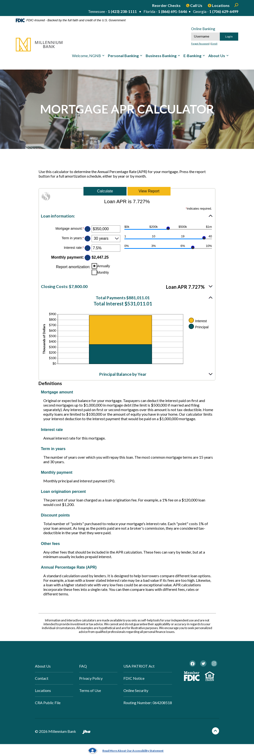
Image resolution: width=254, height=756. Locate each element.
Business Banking (161, 55)
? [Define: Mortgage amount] (87, 229)
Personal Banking (123, 55)
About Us (216, 55)
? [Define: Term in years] (87, 238)
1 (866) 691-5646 (172, 11)
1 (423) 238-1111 (122, 11)
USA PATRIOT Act (139, 666)
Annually (103, 266)
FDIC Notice (133, 678)
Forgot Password (200, 43)
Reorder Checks (166, 5)
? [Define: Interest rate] (87, 248)
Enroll (214, 43)
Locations (43, 690)
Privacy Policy (91, 678)
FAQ (83, 666)
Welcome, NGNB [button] (86, 55)
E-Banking (192, 55)
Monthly (103, 272)
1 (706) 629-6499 (223, 11)
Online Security (135, 690)
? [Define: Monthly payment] (87, 258)
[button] (127, 215)
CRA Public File (48, 702)
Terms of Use (90, 690)
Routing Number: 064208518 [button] (147, 702)
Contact (41, 678)
